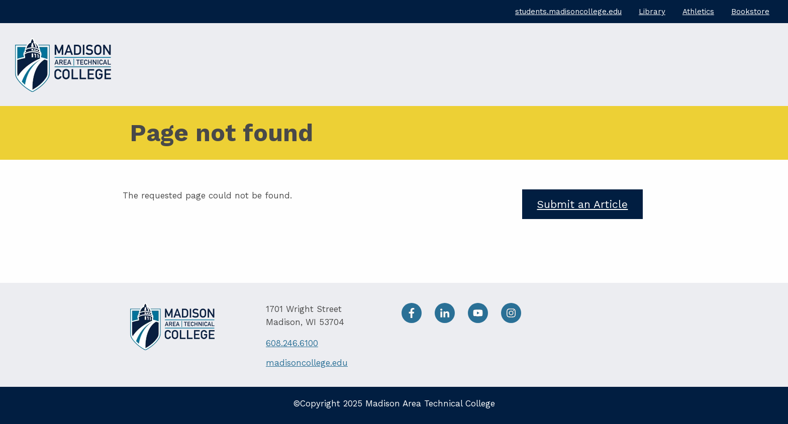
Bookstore (750, 11)
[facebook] (418, 320)
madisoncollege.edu (307, 363)
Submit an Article (582, 204)
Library (652, 11)
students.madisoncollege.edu (568, 11)
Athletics (698, 11)
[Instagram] (516, 320)
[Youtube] (484, 320)
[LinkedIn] (451, 320)
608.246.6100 (292, 343)
